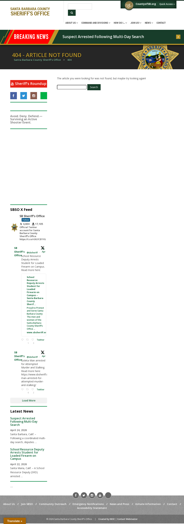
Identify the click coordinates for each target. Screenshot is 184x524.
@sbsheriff (32, 252)
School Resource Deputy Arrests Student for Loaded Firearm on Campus (27, 454)
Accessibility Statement (92, 508)
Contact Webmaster (127, 519)
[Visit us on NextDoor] (43, 95)
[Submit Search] (72, 13)
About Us (9, 504)
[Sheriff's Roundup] (28, 84)
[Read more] (178, 37)
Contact (172, 504)
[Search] (80, 6)
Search (94, 87)
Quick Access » (167, 4)
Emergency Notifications (88, 504)
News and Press (119, 504)
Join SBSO (27, 504)
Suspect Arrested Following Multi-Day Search (103, 36)
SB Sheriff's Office (19, 251)
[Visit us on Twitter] (23, 95)
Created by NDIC (106, 519)
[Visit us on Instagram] (33, 95)
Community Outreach (52, 504)
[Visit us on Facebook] (13, 95)
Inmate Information (148, 504)
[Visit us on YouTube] (100, 496)
